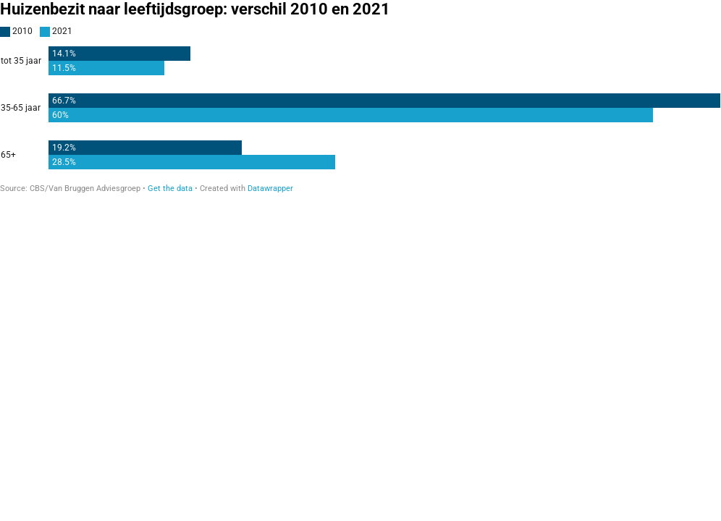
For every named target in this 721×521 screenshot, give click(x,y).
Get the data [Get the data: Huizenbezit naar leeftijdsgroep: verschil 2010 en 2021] (170, 188)
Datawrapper (270, 188)
